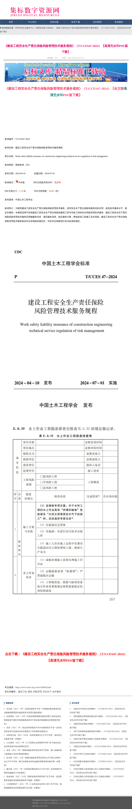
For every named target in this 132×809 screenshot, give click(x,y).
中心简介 (32, 22)
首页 (11, 22)
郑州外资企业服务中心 (24, 28)
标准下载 (75, 22)
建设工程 (22, 691)
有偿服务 (119, 22)
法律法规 (54, 22)
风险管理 (37, 691)
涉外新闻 (97, 22)
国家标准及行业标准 (44, 28)
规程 (30, 691)
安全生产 (47, 691)
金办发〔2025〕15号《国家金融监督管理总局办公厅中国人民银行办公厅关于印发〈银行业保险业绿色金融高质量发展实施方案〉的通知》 (32, 761)
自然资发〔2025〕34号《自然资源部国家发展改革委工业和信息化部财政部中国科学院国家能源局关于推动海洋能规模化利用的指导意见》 (32, 720)
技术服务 (56, 691)
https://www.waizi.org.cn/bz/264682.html (33, 687)
